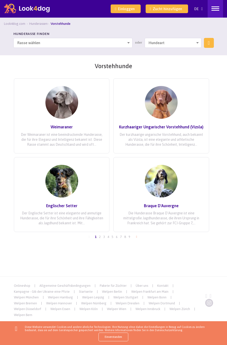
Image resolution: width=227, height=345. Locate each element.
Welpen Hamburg (60, 297)
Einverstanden (113, 336)
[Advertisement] (113, 265)
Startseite (86, 291)
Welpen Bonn (156, 297)
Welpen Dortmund (162, 303)
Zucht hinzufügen (166, 9)
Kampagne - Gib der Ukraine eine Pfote (42, 291)
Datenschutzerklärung (168, 330)
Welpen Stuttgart (125, 297)
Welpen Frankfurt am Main (149, 291)
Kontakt (162, 286)
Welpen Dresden (127, 303)
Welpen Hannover (59, 303)
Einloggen (124, 9)
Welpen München (26, 297)
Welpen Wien (116, 309)
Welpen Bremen (25, 303)
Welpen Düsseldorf (27, 309)
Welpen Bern (23, 315)
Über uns (142, 286)
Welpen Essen (60, 309)
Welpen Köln (88, 309)
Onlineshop (22, 286)
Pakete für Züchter (113, 286)
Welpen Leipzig (93, 297)
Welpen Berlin (112, 291)
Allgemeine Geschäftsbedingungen (65, 286)
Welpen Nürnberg (93, 303)
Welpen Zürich (179, 309)
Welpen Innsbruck (147, 309)
